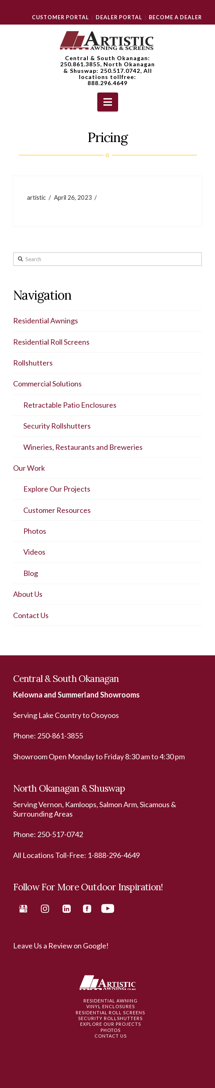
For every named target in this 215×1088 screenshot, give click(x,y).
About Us (28, 593)
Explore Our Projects (56, 488)
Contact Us (31, 615)
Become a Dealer (175, 17)
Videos (34, 551)
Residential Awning (110, 1000)
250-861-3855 (60, 735)
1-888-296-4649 (113, 855)
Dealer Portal (119, 17)
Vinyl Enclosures (110, 1006)
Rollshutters (33, 362)
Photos (34, 530)
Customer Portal (60, 17)
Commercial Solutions (47, 383)
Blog (30, 573)
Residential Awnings (45, 320)
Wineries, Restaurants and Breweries (83, 446)
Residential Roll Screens (51, 341)
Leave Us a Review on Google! (61, 945)
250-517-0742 (60, 834)
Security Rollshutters (57, 425)
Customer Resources (57, 510)
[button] (107, 102)
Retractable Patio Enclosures (69, 404)
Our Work (29, 467)
